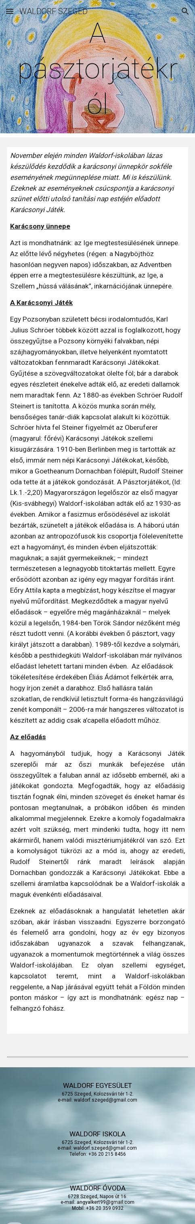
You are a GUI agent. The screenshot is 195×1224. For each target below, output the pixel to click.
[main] (97, 69)
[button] (9, 11)
